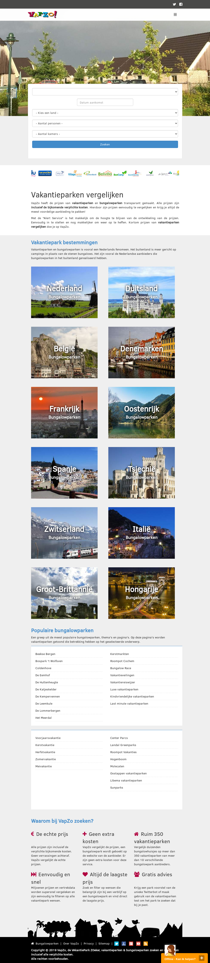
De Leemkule (43, 703)
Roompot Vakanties (123, 752)
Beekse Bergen (45, 654)
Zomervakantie (45, 759)
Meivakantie (43, 766)
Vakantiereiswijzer (122, 682)
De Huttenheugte (46, 682)
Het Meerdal (43, 718)
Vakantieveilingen (122, 675)
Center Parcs (119, 738)
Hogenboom (118, 759)
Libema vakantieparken (126, 780)
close (201, 958)
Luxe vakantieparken (124, 689)
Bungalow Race (120, 668)
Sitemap (104, 943)
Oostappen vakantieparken (128, 773)
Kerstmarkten (119, 654)
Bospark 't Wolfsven (49, 661)
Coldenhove (43, 668)
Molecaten (117, 766)
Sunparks (116, 787)
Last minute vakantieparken (129, 703)
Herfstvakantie (45, 752)
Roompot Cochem (122, 661)
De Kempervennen (47, 696)
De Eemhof (42, 675)
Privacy (89, 943)
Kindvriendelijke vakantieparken (132, 696)
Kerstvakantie (44, 745)
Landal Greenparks (123, 745)
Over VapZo (71, 943)
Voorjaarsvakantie (47, 738)
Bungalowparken (47, 943)
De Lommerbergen (47, 710)
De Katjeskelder (46, 689)
